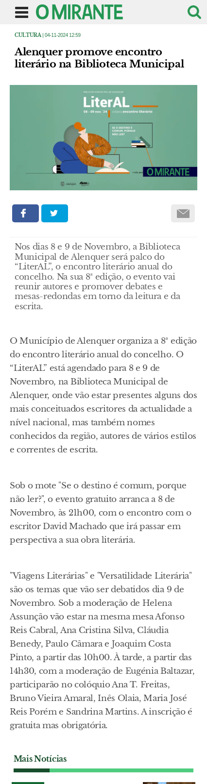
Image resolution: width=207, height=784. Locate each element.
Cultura (28, 35)
